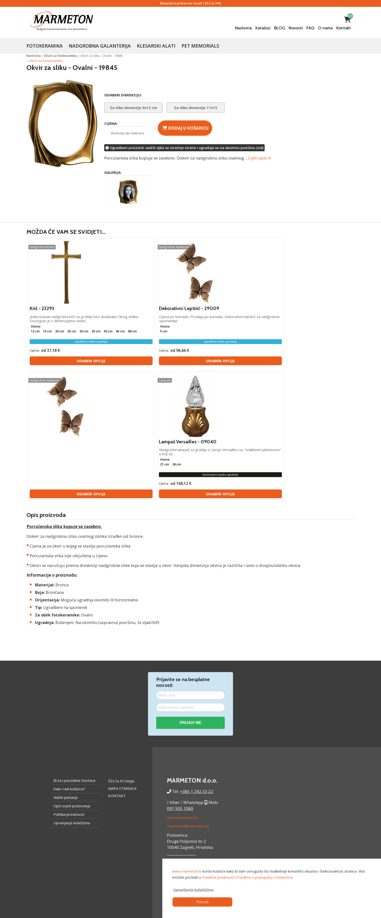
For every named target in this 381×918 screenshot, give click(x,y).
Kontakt (343, 27)
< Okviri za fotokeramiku (44, 61)
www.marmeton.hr (182, 689)
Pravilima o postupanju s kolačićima (264, 877)
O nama (325, 27)
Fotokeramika (44, 46)
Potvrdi (202, 902)
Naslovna (243, 27)
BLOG (279, 27)
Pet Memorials (200, 46)
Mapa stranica (122, 659)
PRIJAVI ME (190, 594)
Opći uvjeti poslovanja (71, 677)
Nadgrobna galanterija (100, 46)
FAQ (310, 27)
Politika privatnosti (68, 685)
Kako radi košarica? (69, 660)
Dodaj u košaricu (185, 128)
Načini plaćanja (65, 668)
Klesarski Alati (156, 46)
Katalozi (262, 27)
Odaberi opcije (67, 365)
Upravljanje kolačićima (71, 694)
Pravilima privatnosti (218, 877)
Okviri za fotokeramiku (60, 55)
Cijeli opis (259, 158)
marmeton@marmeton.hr (188, 697)
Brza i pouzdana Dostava (74, 651)
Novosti (296, 27)
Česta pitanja (121, 652)
